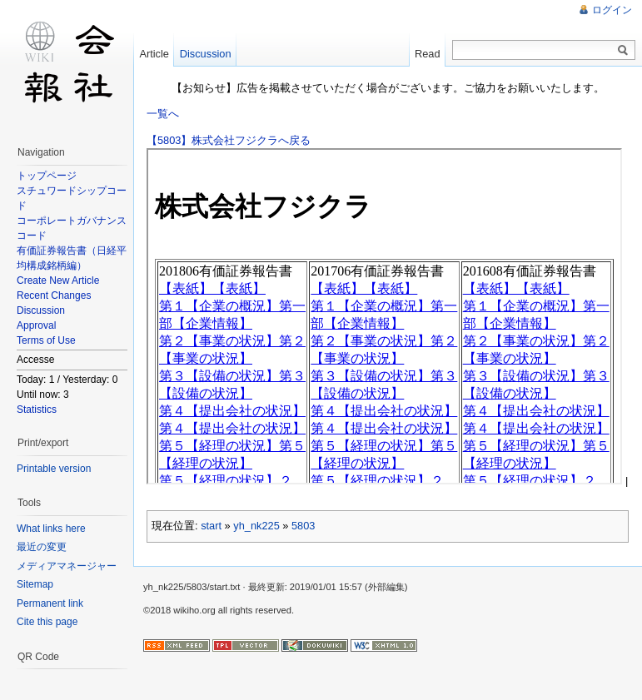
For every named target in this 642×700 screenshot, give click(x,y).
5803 (303, 525)
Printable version (54, 468)
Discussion (41, 310)
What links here (51, 528)
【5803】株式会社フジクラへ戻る (229, 140)
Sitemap (35, 584)
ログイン (612, 10)
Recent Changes (54, 295)
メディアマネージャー (67, 566)
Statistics (37, 409)
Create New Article (58, 280)
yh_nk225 (256, 525)
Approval (36, 325)
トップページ (47, 175)
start (211, 525)
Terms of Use (46, 340)
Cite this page (47, 622)
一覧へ (163, 113)
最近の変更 (42, 547)
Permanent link (50, 603)
